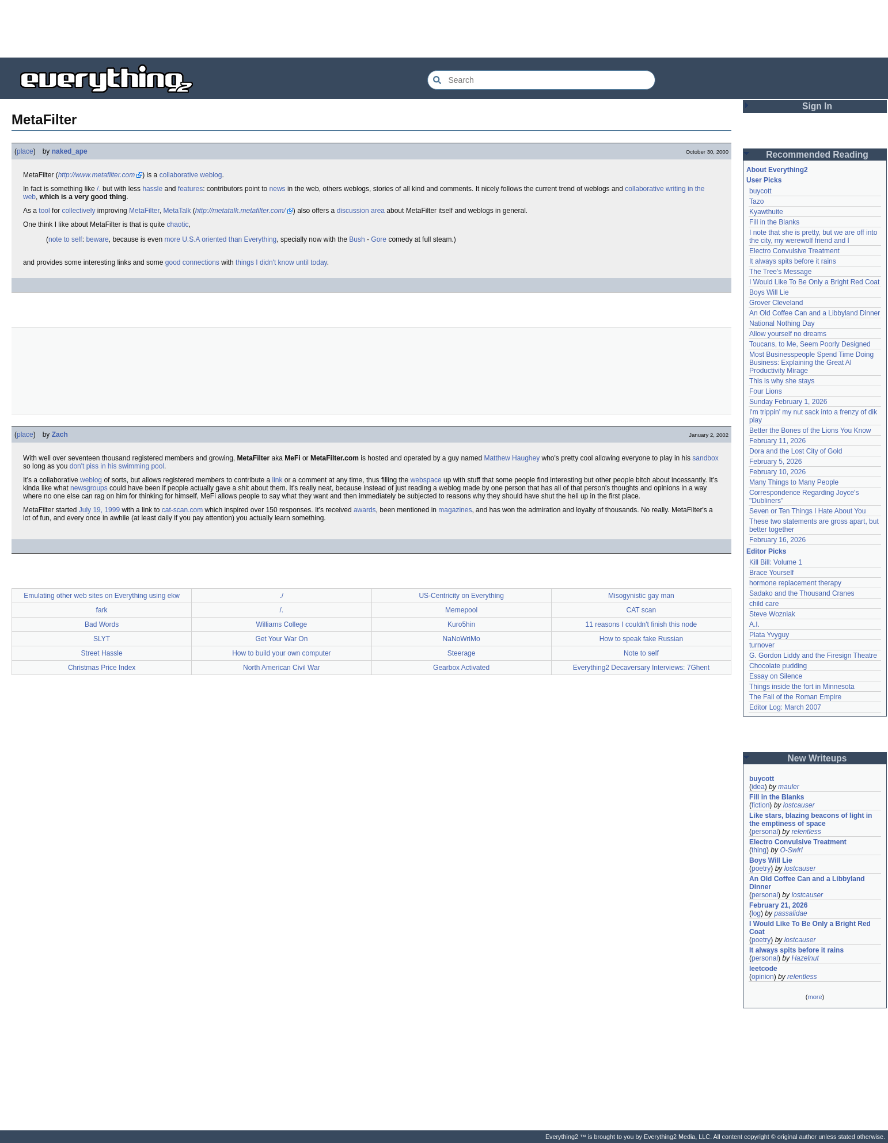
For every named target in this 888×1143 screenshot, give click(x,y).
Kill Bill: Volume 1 (775, 562)
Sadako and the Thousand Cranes (802, 593)
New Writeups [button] (817, 758)
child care (764, 604)
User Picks (763, 180)
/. (99, 189)
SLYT (101, 639)
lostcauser (799, 805)
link (277, 480)
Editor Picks (766, 551)
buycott (760, 191)
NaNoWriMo (461, 639)
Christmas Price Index (101, 668)
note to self (65, 239)
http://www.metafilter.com (96, 175)
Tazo (756, 201)
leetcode (763, 969)
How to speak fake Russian (641, 639)
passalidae (790, 913)
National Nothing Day (781, 323)
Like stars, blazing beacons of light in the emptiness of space (810, 819)
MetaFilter (144, 211)
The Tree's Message (780, 272)
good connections (192, 262)
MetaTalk (177, 211)
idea (758, 787)
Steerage (461, 653)
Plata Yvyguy (769, 635)
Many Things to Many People (793, 482)
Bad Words (102, 624)
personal (765, 832)
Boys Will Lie (769, 292)
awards (365, 510)
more (814, 996)
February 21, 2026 (778, 905)
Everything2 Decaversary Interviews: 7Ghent (641, 668)
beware (97, 239)
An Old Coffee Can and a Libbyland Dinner (814, 313)
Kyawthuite (766, 212)
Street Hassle (102, 653)
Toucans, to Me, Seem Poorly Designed (810, 344)
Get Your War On (281, 639)
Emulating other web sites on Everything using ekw (102, 596)
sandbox (705, 458)
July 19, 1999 (99, 510)
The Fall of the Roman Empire (795, 697)
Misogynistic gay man (641, 596)
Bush (357, 239)
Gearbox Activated (461, 668)
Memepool (461, 610)
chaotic (177, 224)
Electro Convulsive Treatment (794, 251)
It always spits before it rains (792, 261)
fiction (760, 805)
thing (759, 850)
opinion (763, 977)
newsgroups (89, 488)
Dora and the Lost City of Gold (795, 451)
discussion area (361, 211)
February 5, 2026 (775, 462)
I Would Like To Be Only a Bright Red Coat (814, 282)
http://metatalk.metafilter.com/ (240, 211)
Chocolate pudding (778, 666)
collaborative (179, 175)
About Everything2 (777, 170)
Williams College (282, 624)
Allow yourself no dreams (787, 334)
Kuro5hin (461, 624)
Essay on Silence (775, 676)
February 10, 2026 (777, 472)
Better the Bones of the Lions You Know (810, 430)
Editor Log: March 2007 (785, 707)
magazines (455, 510)
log (756, 913)
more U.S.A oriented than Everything (220, 239)
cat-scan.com (182, 510)
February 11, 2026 (777, 441)
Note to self (641, 653)
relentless (806, 832)
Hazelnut (804, 958)
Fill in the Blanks (774, 222)
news (278, 189)
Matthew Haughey (512, 458)
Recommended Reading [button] (817, 154)
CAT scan (641, 610)
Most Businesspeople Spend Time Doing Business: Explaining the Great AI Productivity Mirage (811, 362)
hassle (152, 189)
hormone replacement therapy (795, 583)
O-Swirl (791, 850)
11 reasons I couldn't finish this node (641, 624)
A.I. (754, 624)
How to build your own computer (281, 653)
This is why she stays (781, 381)
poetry (761, 868)
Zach (60, 434)
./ (282, 596)
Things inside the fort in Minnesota (802, 687)
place (25, 151)
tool (44, 211)
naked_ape (70, 151)
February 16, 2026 (777, 540)
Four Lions (765, 391)
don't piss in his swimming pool (117, 466)
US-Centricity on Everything (461, 596)
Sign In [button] (817, 106)
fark (102, 610)
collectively (78, 211)
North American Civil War (281, 668)
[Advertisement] (444, 29)
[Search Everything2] (541, 80)
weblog (211, 175)
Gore (378, 239)
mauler (788, 787)
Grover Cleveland (776, 303)
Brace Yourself (771, 573)
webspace (426, 480)
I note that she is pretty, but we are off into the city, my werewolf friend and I (813, 236)
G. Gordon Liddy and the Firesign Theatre (813, 655)
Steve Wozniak (772, 614)
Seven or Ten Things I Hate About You (807, 511)
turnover (762, 645)
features (190, 189)
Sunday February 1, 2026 (788, 402)
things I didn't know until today (281, 262)
